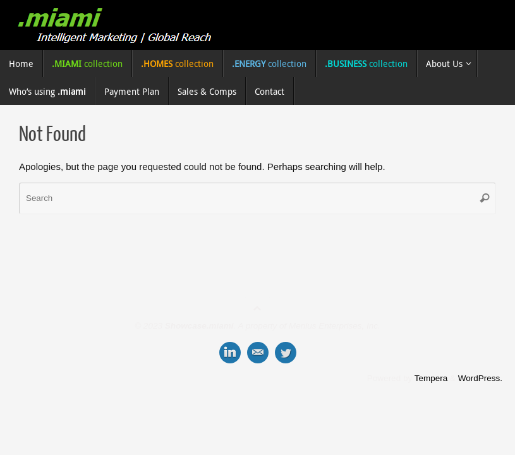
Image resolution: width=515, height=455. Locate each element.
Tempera (431, 378)
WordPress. (480, 378)
